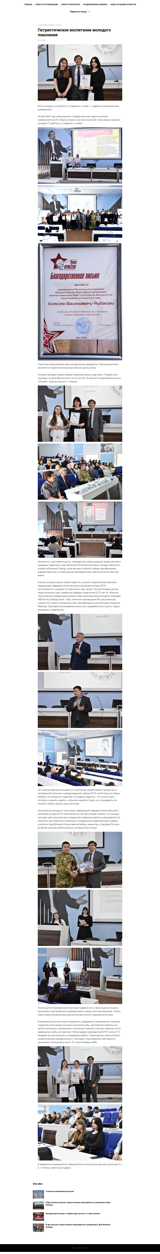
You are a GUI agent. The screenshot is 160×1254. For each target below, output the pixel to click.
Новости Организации (46, 4)
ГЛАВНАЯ (28, 4)
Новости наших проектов (123, 4)
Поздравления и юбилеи (95, 4)
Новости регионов (70, 4)
